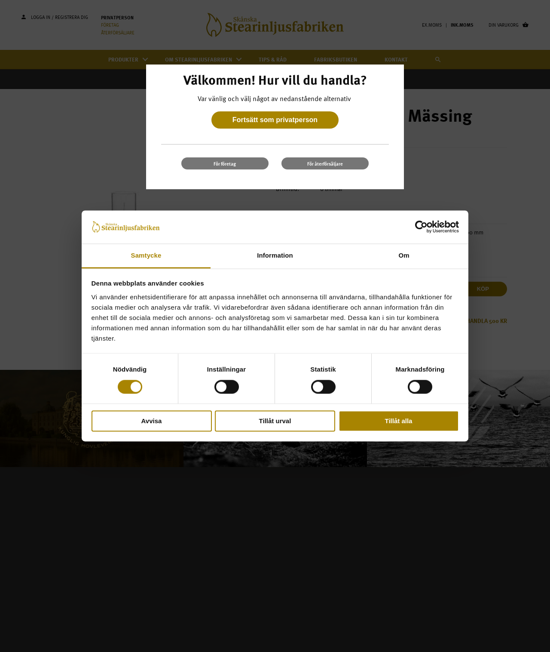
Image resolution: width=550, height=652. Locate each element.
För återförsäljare (325, 163)
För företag (225, 163)
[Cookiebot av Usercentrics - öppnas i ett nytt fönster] (421, 227)
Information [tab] (275, 255)
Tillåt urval (275, 420)
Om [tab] (403, 255)
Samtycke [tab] (146, 255)
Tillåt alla (398, 420)
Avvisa (151, 420)
